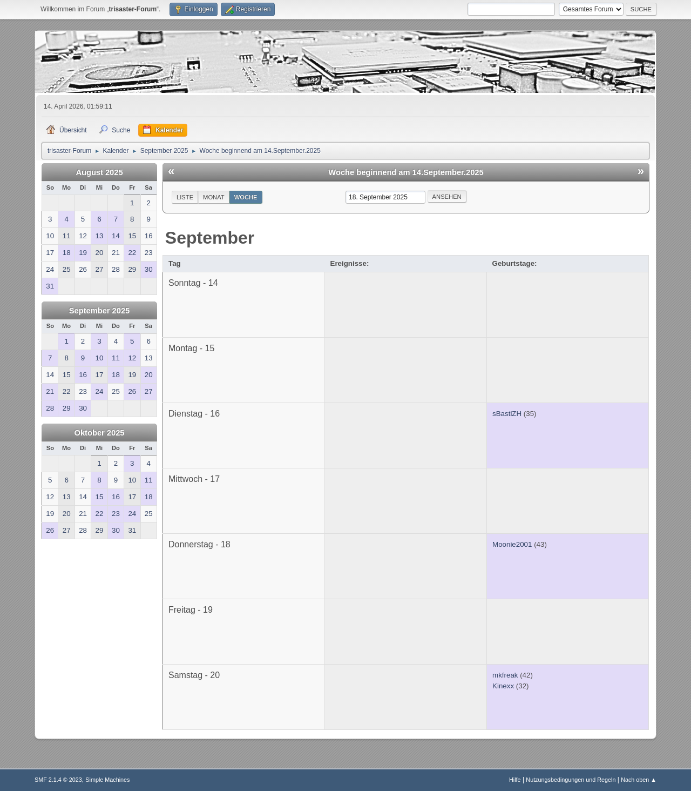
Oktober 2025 (99, 432)
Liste (185, 197)
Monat (214, 197)
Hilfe (515, 779)
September (209, 237)
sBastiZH (506, 414)
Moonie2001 (512, 544)
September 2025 (99, 310)
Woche (246, 197)
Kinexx (503, 686)
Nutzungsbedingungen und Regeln (570, 779)
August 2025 (99, 172)
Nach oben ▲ (638, 779)
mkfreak (505, 675)
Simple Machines (107, 779)
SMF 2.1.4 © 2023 (58, 779)
